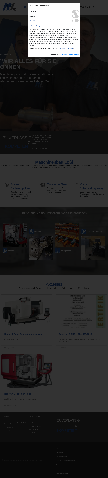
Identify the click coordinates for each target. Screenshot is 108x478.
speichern (55, 54)
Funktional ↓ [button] (33, 20)
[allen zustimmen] (70, 54)
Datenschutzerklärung (66, 48)
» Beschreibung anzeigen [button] (37, 26)
